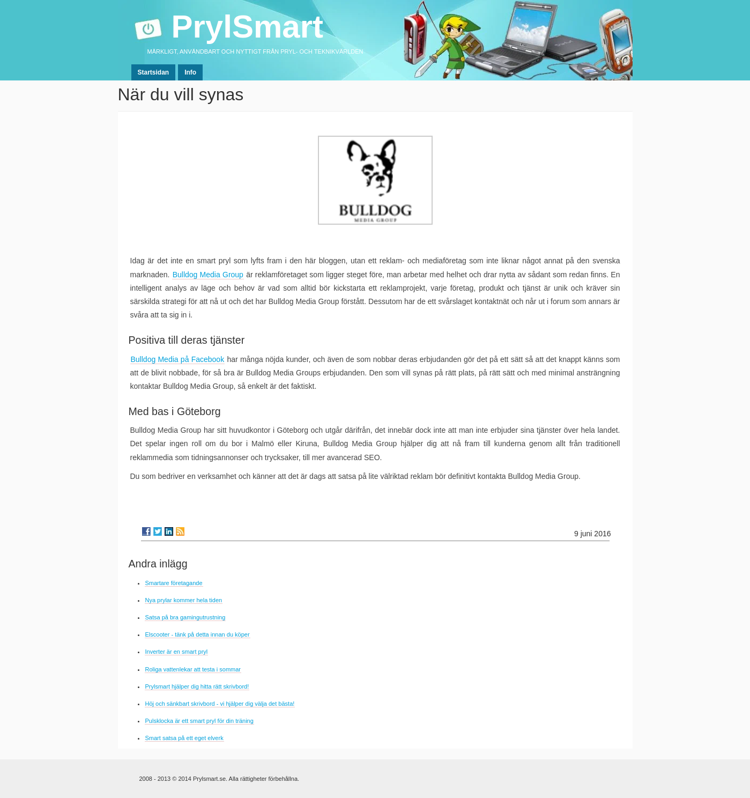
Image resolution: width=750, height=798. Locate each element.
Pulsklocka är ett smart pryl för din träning (199, 721)
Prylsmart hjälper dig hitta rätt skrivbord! (197, 686)
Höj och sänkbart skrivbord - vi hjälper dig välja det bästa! (220, 703)
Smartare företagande (174, 583)
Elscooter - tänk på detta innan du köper (197, 634)
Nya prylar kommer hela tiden (183, 600)
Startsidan (153, 72)
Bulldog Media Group (208, 274)
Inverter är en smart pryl (176, 651)
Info (190, 72)
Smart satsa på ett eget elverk (184, 738)
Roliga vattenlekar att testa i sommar (193, 669)
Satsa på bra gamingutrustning (185, 617)
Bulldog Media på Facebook (178, 359)
